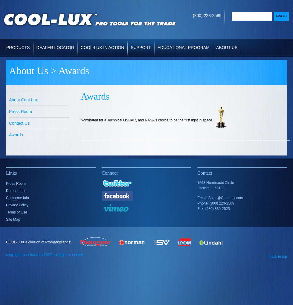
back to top (278, 256)
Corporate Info (17, 198)
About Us (227, 44)
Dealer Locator (55, 47)
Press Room (20, 111)
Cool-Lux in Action (102, 47)
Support (141, 44)
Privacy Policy (17, 205)
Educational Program (184, 47)
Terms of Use (16, 212)
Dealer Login (16, 191)
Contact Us (19, 123)
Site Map (13, 219)
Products (18, 44)
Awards (16, 134)
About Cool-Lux (23, 99)
